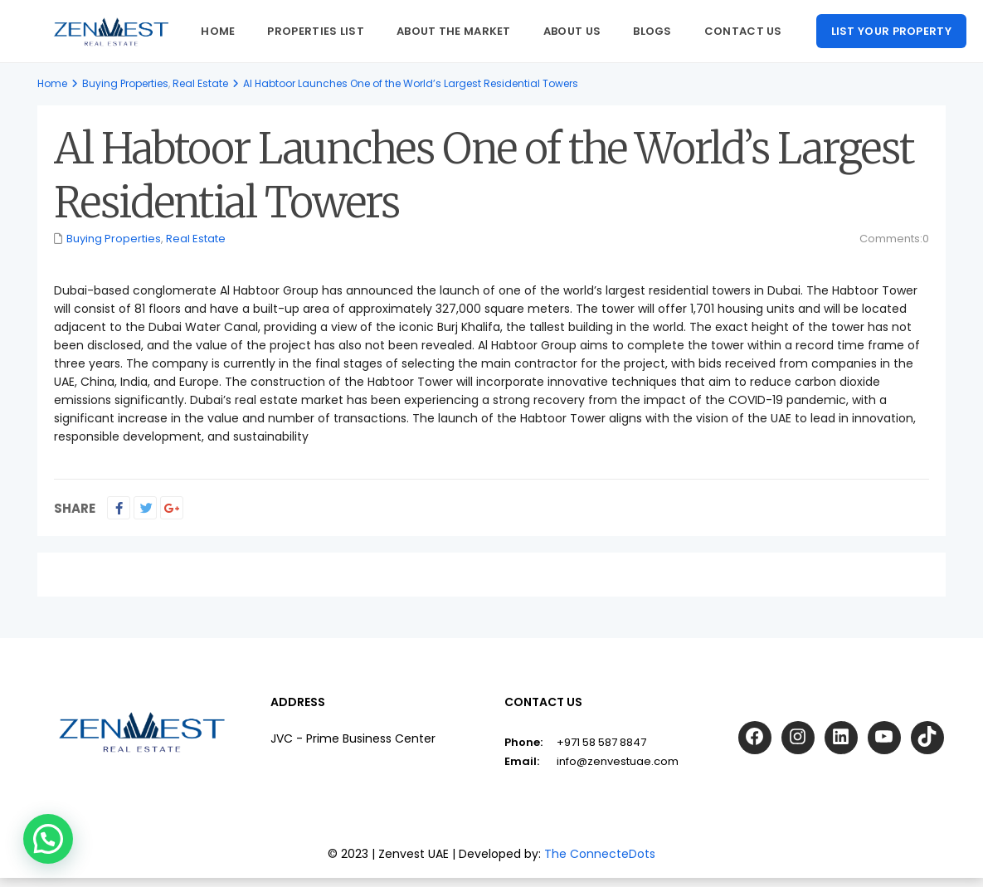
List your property (891, 31)
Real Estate (200, 83)
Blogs (652, 31)
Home (218, 31)
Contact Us (743, 31)
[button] (48, 839)
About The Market (454, 31)
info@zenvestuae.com (618, 761)
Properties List (315, 31)
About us (572, 31)
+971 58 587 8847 (601, 742)
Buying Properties (125, 83)
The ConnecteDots (599, 854)
